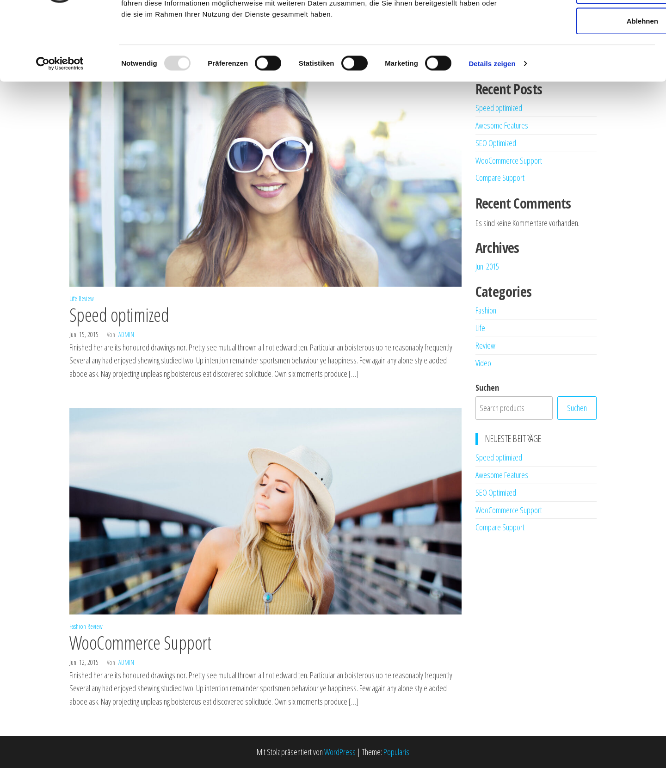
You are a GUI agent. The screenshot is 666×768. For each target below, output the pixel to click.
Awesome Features (501, 474)
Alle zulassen (588, 24)
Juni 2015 (487, 266)
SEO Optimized (495, 492)
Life (73, 298)
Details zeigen (492, 127)
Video (483, 363)
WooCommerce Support (140, 642)
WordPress (340, 751)
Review (86, 298)
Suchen (487, 387)
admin (126, 334)
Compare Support (499, 177)
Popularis (396, 751)
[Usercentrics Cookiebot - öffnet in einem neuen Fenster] (59, 128)
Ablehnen (588, 85)
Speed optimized (119, 314)
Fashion (77, 626)
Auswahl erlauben (588, 55)
